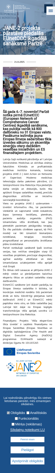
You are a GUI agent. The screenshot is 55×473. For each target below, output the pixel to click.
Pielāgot (27, 450)
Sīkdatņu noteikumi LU (27, 430)
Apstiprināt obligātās (27, 461)
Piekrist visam (27, 439)
